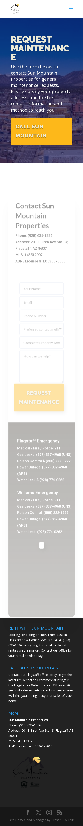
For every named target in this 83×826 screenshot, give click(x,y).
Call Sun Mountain (31, 132)
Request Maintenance (40, 49)
